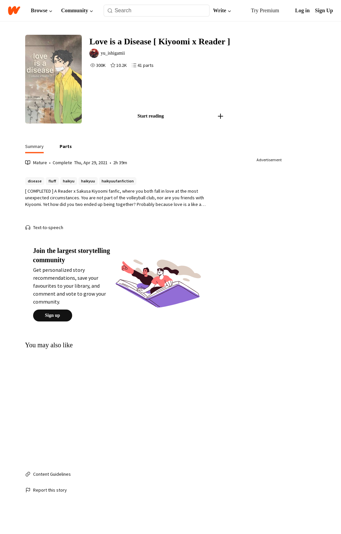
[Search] (110, 11)
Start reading (155, 123)
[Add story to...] (225, 123)
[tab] (34, 155)
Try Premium (261, 10)
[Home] (14, 10)
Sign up (52, 322)
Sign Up (324, 10)
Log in (302, 10)
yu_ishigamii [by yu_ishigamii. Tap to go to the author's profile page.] (118, 54)
